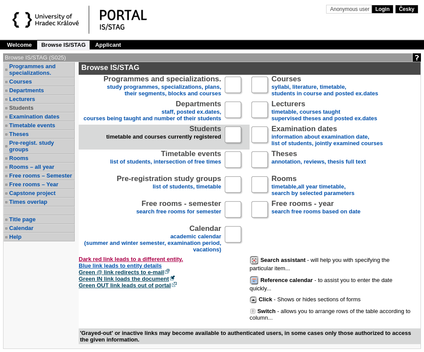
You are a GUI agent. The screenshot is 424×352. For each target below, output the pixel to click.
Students (21, 108)
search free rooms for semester (178, 211)
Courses (20, 81)
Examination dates (34, 116)
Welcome (19, 45)
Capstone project (32, 193)
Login (382, 9)
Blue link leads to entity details (120, 265)
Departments (26, 90)
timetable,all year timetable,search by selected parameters (312, 186)
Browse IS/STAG (63, 45)
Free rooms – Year (34, 184)
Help (15, 237)
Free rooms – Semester (40, 175)
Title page (22, 219)
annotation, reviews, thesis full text (318, 161)
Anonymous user (350, 9)
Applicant (108, 45)
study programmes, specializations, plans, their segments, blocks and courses (162, 86)
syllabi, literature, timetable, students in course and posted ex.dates (324, 86)
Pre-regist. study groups (31, 146)
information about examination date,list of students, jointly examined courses (327, 136)
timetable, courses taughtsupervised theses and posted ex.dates (324, 111)
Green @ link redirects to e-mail (121, 272)
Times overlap (28, 202)
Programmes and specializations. (32, 69)
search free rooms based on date (316, 211)
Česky (406, 9)
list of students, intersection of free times (165, 161)
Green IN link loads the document (124, 278)
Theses (19, 134)
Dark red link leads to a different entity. (131, 259)
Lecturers (22, 99)
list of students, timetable (169, 186)
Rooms (18, 158)
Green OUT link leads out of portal (125, 285)
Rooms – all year (31, 167)
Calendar (21, 228)
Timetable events (32, 125)
